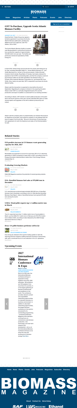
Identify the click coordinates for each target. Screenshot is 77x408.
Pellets (17, 151)
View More (35, 336)
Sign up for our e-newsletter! (61, 24)
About (28, 401)
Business (18, 232)
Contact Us (36, 401)
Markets (18, 211)
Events (52, 17)
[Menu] (2, 6)
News (15, 369)
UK (21, 232)
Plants (35, 17)
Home (7, 17)
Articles (27, 17)
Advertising (46, 401)
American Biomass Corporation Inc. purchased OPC (28, 79)
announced (24, 68)
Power (13, 151)
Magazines (17, 17)
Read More (8, 161)
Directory (68, 17)
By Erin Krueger (16, 147)
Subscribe (58, 369)
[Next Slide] (46, 304)
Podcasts (43, 17)
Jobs (60, 17)
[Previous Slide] (7, 304)
